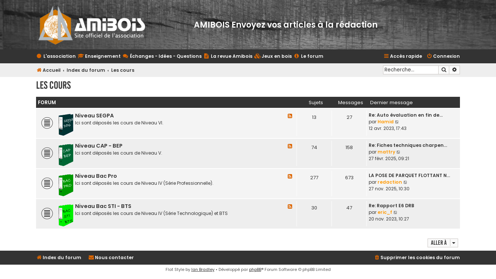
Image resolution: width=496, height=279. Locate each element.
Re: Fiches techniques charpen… (408, 145)
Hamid (386, 122)
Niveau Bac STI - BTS (103, 206)
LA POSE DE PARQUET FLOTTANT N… (409, 175)
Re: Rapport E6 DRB (391, 205)
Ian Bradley (203, 269)
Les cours (53, 85)
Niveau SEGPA (94, 115)
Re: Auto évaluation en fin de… (406, 115)
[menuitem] (273, 56)
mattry (386, 152)
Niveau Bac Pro (96, 176)
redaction (390, 182)
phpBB (255, 269)
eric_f (385, 212)
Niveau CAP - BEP (99, 145)
